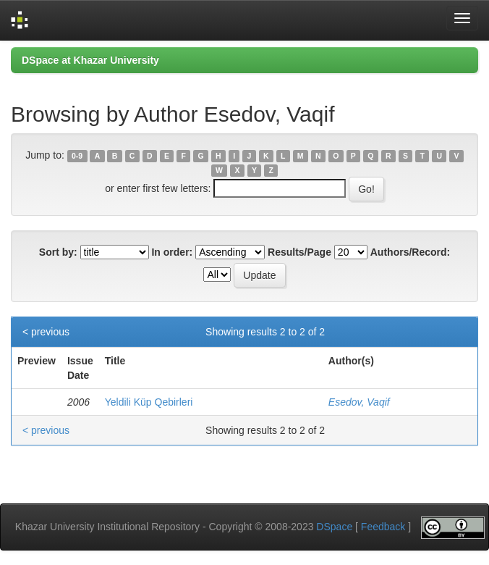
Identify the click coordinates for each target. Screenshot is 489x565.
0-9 (77, 155)
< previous (45, 332)
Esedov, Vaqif (359, 402)
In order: (171, 252)
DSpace (334, 526)
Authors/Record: (410, 252)
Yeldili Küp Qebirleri (149, 402)
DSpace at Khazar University (90, 60)
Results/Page (299, 252)
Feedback (383, 526)
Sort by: (58, 252)
